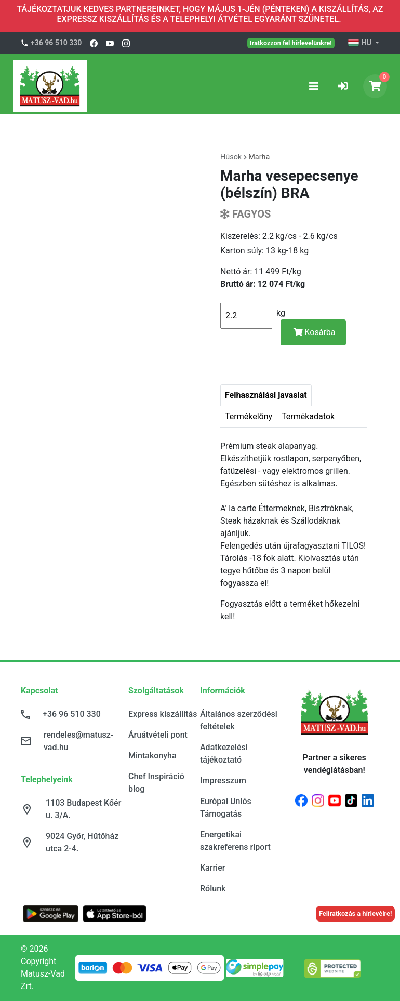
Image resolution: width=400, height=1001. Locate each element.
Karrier (212, 868)
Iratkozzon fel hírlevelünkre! (291, 42)
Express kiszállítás (162, 714)
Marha (259, 157)
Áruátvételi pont (158, 735)
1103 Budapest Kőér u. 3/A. (83, 809)
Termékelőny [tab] (248, 416)
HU (360, 43)
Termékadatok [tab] (308, 416)
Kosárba (315, 332)
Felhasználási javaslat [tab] (266, 395)
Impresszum (223, 780)
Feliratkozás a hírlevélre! (355, 913)
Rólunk (212, 888)
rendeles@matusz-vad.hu (78, 741)
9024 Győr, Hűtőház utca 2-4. (82, 842)
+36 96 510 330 (56, 42)
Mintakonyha (152, 755)
